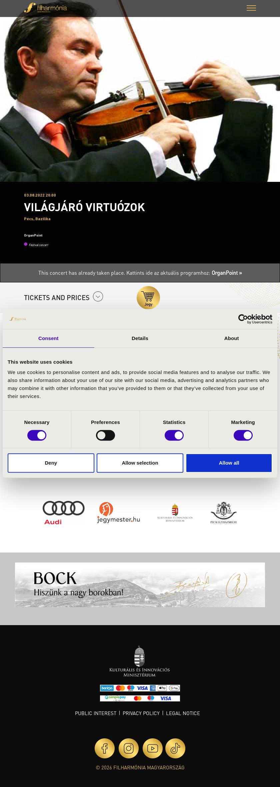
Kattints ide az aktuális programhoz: (184, 272)
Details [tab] (140, 338)
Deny (51, 463)
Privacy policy (141, 713)
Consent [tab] (48, 338)
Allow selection (140, 463)
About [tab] (231, 338)
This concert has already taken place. (82, 272)
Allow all (229, 463)
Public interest (95, 713)
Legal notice (183, 713)
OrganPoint (33, 235)
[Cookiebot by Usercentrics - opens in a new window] (243, 319)
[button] (251, 8)
